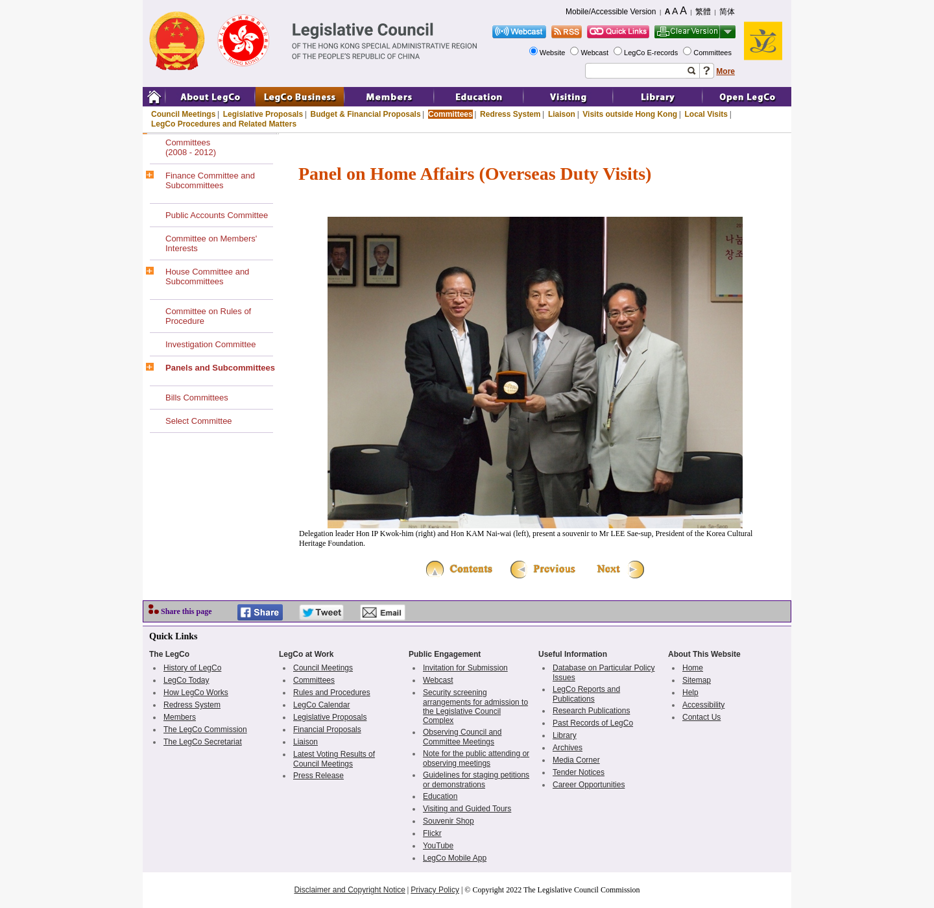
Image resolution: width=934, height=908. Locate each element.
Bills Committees (196, 397)
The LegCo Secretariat (202, 741)
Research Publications (591, 710)
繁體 (703, 11)
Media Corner (576, 760)
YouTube (438, 845)
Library (565, 735)
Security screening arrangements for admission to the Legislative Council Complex (475, 706)
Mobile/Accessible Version (611, 11)
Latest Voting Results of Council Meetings (334, 759)
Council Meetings (183, 114)
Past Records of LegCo (593, 723)
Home (692, 667)
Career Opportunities (589, 784)
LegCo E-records (652, 52)
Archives (567, 747)
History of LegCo (192, 667)
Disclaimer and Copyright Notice (349, 889)
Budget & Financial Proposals (366, 114)
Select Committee (198, 421)
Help (690, 692)
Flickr (432, 833)
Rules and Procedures (331, 692)
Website (554, 52)
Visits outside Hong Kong (629, 114)
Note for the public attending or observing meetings (476, 758)
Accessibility (703, 704)
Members (179, 717)
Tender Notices (579, 772)
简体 (727, 11)
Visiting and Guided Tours (467, 808)
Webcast (595, 52)
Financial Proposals (327, 729)
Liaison (561, 114)
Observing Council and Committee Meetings (462, 737)
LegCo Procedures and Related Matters (223, 124)
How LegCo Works (195, 692)
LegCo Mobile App (454, 858)
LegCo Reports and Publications (586, 694)
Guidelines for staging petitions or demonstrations (476, 779)
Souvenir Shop (448, 821)
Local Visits (705, 114)
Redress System (510, 114)
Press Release (318, 775)
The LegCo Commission (205, 729)
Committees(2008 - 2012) (190, 147)
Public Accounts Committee (216, 215)
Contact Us (701, 717)
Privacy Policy (435, 889)
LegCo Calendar (321, 704)
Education (440, 796)
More (725, 71)
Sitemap (696, 680)
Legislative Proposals (263, 114)
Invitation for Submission (465, 667)
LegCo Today (186, 680)
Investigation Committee (210, 344)
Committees (713, 52)
